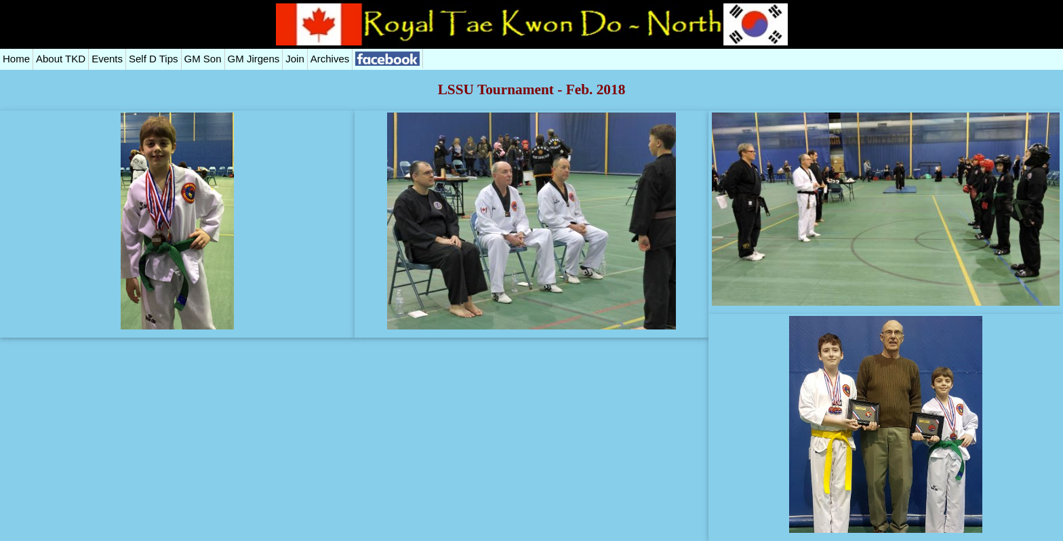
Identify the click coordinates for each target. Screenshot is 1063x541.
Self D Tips (153, 58)
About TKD (60, 58)
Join (294, 58)
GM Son (203, 58)
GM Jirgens (254, 58)
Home (16, 58)
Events (107, 58)
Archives (330, 58)
